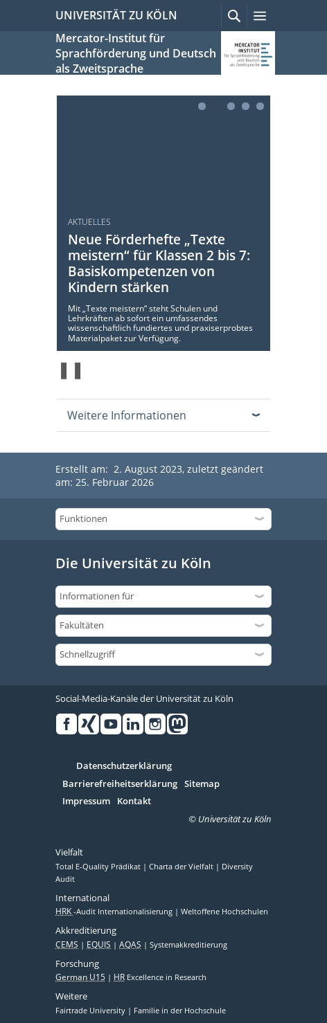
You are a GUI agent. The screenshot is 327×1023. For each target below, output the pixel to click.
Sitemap (202, 784)
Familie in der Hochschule (180, 1010)
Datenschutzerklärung (124, 766)
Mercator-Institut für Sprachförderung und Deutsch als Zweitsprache (135, 53)
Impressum (86, 801)
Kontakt (134, 801)
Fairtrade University (91, 1010)
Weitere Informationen (126, 415)
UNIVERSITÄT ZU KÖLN (116, 15)
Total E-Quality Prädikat (99, 866)
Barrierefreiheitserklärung (119, 784)
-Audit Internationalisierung (115, 911)
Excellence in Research (160, 977)
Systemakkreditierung (188, 945)
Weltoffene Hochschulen (224, 911)
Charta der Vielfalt (182, 866)
